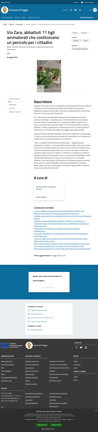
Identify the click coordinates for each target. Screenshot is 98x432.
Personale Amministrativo (9, 377)
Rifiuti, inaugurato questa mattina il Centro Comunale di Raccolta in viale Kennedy (61, 244)
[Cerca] (95, 10)
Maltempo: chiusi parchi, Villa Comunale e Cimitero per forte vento (56, 213)
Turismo (27, 381)
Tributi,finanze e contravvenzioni (59, 368)
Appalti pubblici (30, 374)
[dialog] (49, 420)
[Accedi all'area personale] (88, 2)
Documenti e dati (6, 381)
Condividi (76, 33)
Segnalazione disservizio (32, 397)
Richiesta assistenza (31, 403)
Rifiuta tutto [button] (56, 425)
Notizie (76, 361)
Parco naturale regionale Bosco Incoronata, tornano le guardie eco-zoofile (59, 246)
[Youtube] (74, 10)
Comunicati (19, 24)
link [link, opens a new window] (59, 421)
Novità (11, 24)
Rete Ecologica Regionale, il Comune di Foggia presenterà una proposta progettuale (62, 249)
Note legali (52, 400)
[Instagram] (79, 10)
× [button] (96, 410)
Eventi (75, 380)
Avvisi (75, 368)
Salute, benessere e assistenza (58, 374)
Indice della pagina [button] (14, 99)
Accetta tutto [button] (42, 425)
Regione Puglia (5, 2)
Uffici (2, 368)
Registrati (76, 2)
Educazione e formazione (57, 361)
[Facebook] (70, 10)
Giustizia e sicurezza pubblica (58, 364)
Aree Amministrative (7, 364)
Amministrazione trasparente (58, 393)
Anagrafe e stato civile (32, 361)
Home (5, 24)
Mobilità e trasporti (31, 384)
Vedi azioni (85, 33)
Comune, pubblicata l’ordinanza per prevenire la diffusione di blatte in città (59, 211)
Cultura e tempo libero (32, 364)
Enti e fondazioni (6, 371)
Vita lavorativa (29, 368)
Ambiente (52, 371)
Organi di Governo (6, 361)
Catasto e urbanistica (31, 377)
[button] (49, 429)
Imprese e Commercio (31, 371)
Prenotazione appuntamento (34, 393)
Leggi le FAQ (29, 400)
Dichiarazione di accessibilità (58, 403)
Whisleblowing (53, 406)
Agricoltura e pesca (55, 381)
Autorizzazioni (53, 377)
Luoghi (76, 377)
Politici (3, 374)
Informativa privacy (55, 397)
